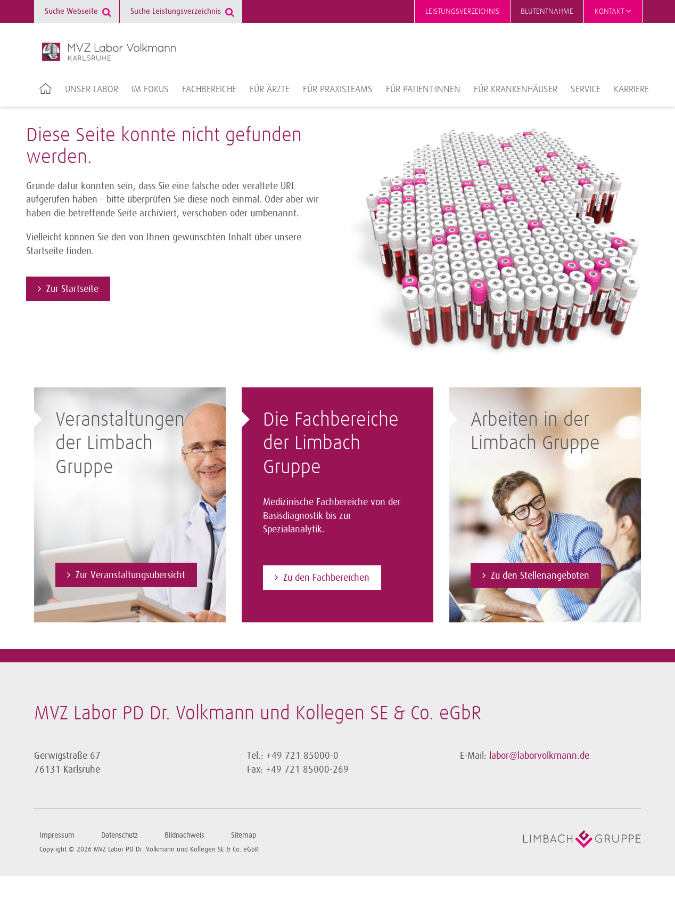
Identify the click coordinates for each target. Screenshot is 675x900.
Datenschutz (119, 835)
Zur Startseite (72, 288)
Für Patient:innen (423, 89)
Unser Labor (91, 89)
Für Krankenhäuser (515, 89)
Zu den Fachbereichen (326, 577)
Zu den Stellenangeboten (540, 575)
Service (585, 89)
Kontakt (613, 11)
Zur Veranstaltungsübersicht (130, 575)
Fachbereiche (209, 89)
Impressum (57, 835)
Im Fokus (150, 89)
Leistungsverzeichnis (462, 11)
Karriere (631, 89)
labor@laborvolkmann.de (539, 755)
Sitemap (243, 835)
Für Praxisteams (338, 89)
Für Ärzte (270, 89)
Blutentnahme (547, 11)
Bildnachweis (184, 835)
